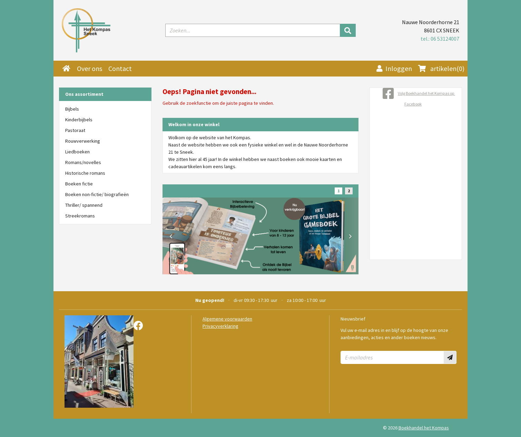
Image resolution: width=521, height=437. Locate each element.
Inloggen (394, 68)
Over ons (89, 68)
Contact (120, 68)
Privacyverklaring (220, 326)
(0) (441, 68)
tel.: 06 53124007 (440, 38)
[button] (171, 236)
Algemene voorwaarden (227, 319)
